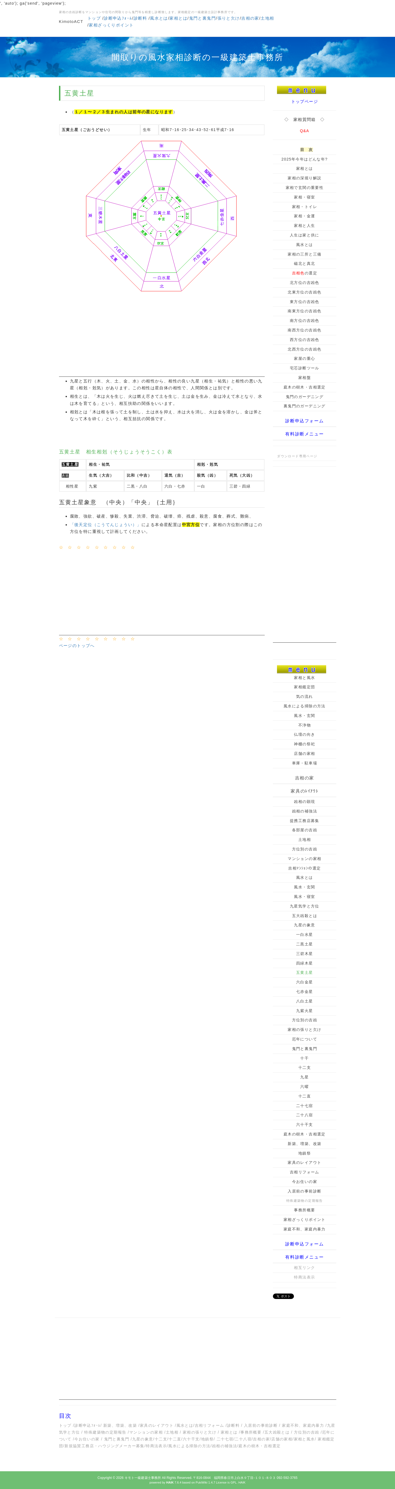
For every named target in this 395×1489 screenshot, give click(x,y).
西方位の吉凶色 (304, 339)
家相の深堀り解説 (304, 178)
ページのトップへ (77, 645)
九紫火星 (304, 1011)
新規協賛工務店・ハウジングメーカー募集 (104, 1446)
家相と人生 (304, 225)
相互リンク (304, 1267)
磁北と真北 (304, 263)
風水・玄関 (304, 715)
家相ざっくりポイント (111, 25)
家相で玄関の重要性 (305, 187)
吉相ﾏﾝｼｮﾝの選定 (304, 868)
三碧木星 (304, 953)
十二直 (304, 1096)
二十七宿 (304, 1106)
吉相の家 (250, 18)
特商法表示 (304, 1277)
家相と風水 (304, 677)
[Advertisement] (162, 338)
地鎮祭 (304, 1153)
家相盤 (304, 377)
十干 (304, 1058)
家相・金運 (304, 216)
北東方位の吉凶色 (304, 292)
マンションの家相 (304, 858)
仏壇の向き (304, 734)
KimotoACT (71, 21)
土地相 (267, 18)
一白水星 (304, 934)
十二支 (304, 1067)
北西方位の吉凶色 (304, 349)
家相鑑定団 (304, 687)
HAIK (242, 1482)
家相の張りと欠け (304, 1029)
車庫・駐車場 (304, 763)
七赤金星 (304, 991)
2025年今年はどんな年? (304, 159)
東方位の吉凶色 (304, 301)
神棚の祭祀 (304, 744)
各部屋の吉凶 (304, 830)
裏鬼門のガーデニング (305, 406)
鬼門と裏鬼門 (202, 18)
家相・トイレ (304, 206)
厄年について (304, 1039)
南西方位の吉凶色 (304, 330)
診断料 (140, 18)
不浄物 (304, 725)
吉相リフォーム (304, 1172)
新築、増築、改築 (304, 1143)
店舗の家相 (304, 753)
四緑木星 (304, 963)
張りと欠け (228, 18)
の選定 (304, 273)
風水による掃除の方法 (305, 706)
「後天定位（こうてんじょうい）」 (106, 524)
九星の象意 (304, 925)
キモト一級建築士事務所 (143, 1478)
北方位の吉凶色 (304, 282)
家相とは (178, 18)
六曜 (304, 1086)
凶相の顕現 (304, 801)
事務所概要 (304, 1210)
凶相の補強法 (304, 811)
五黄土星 (304, 972)
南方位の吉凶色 (304, 320)
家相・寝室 (304, 197)
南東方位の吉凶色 (304, 311)
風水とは (159, 18)
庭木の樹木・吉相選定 (305, 387)
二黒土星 (304, 944)
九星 (304, 1077)
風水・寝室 (304, 896)
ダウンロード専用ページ (297, 456)
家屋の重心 (304, 358)
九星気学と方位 (304, 906)
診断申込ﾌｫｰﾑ (118, 18)
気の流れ (304, 696)
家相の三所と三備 (304, 254)
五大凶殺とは (304, 915)
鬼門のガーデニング (305, 397)
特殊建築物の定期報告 (105, 1432)
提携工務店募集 (304, 820)
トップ (94, 18)
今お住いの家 (304, 1181)
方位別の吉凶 (304, 849)
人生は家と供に (304, 235)
